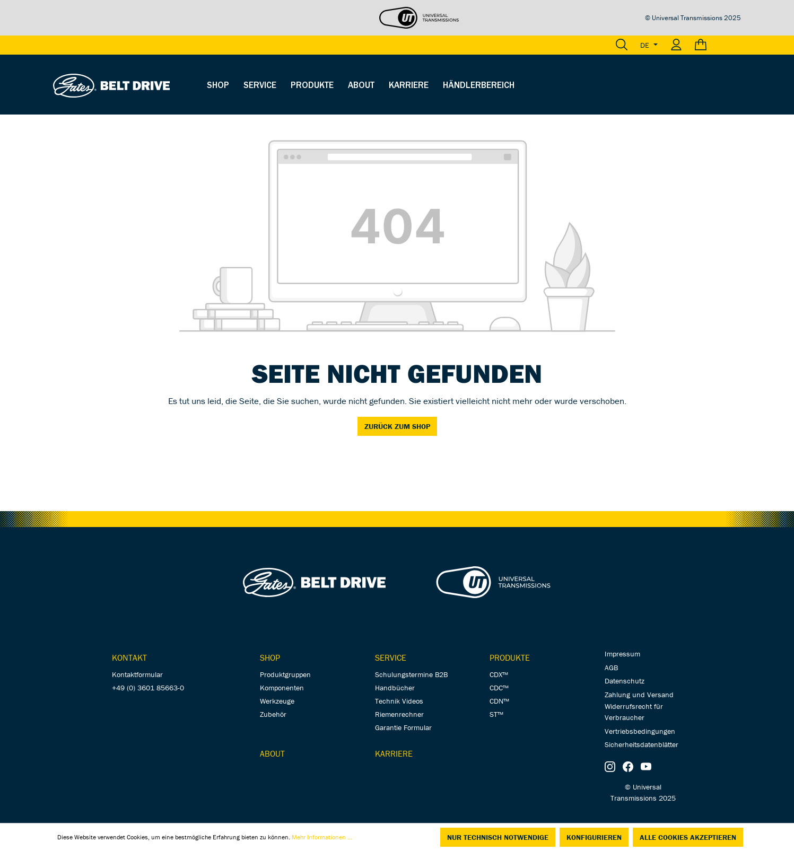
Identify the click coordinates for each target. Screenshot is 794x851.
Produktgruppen (285, 674)
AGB (611, 667)
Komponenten (282, 687)
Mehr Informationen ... (322, 837)
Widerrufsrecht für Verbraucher (634, 711)
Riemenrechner (399, 714)
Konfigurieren (594, 837)
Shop (270, 657)
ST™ (496, 714)
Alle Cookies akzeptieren (688, 837)
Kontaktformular (137, 674)
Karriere (394, 753)
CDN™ (499, 701)
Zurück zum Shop (397, 426)
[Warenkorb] (714, 45)
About (272, 753)
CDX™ (499, 674)
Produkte (510, 657)
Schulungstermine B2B (411, 674)
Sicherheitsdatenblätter (641, 744)
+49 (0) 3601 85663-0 (148, 687)
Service (390, 657)
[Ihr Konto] (676, 45)
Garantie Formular (403, 727)
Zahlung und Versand (639, 694)
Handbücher (395, 687)
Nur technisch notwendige (497, 837)
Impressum (622, 654)
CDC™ (499, 687)
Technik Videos (399, 701)
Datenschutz (624, 681)
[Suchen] (621, 45)
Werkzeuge (277, 701)
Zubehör (273, 714)
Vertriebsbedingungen (640, 731)
